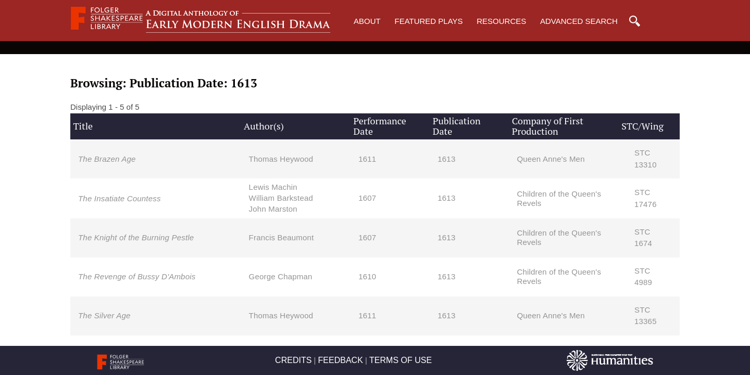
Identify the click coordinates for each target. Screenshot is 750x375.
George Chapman (280, 276)
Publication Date (457, 125)
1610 (367, 276)
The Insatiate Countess (119, 198)
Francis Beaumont (281, 237)
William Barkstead (281, 197)
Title (83, 126)
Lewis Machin (273, 187)
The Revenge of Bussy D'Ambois (136, 276)
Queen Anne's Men (550, 158)
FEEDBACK (340, 360)
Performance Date (380, 125)
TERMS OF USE (400, 360)
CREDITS (293, 360)
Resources (501, 21)
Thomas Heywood (281, 158)
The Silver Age (104, 315)
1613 (446, 158)
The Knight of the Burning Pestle (136, 237)
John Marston (273, 208)
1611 (367, 158)
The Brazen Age (107, 158)
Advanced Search (579, 21)
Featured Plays (428, 21)
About (367, 21)
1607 (367, 197)
